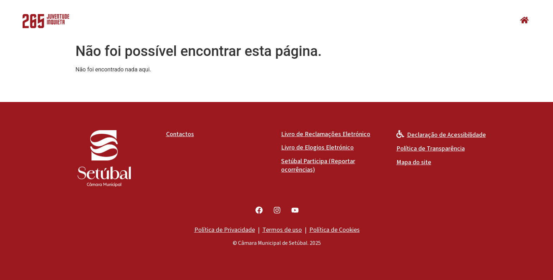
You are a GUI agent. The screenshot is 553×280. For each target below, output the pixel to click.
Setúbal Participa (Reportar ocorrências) (318, 165)
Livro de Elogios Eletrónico (317, 147)
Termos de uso (282, 229)
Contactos (180, 134)
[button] (524, 20)
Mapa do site (413, 162)
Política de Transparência (430, 148)
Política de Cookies (334, 229)
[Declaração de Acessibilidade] (400, 134)
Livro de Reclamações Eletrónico (325, 134)
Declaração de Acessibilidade (446, 135)
